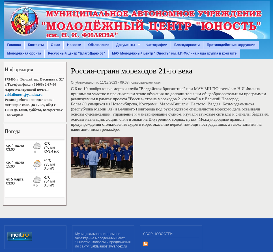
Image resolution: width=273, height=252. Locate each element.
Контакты (36, 45)
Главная (14, 45)
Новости (74, 45)
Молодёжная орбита (24, 53)
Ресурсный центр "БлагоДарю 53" (76, 53)
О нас (55, 45)
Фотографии (156, 45)
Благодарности (187, 45)
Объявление (98, 45)
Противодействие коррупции (231, 45)
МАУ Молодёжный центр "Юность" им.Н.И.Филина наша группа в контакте (174, 53)
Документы (126, 45)
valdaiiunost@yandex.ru (24, 95)
